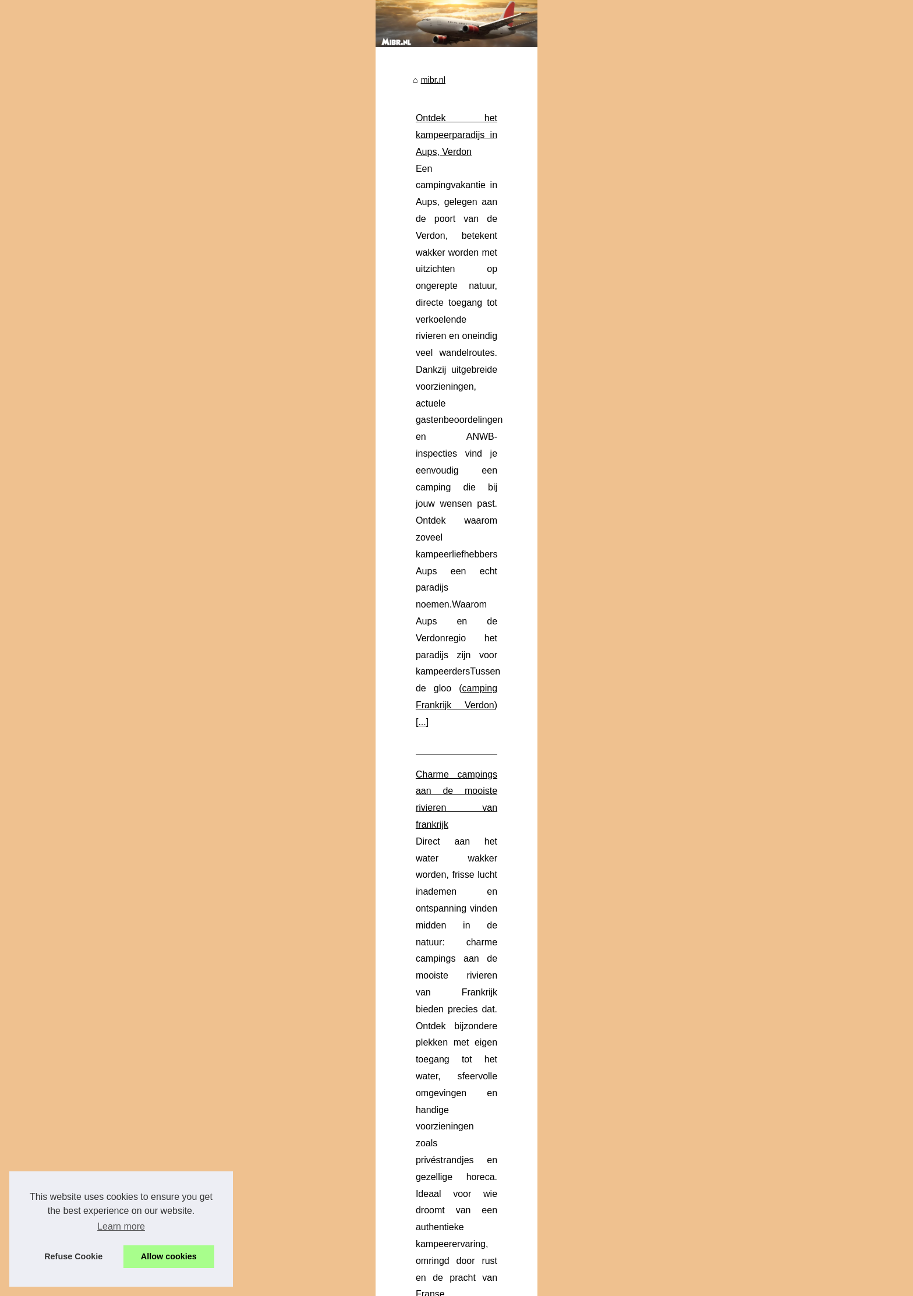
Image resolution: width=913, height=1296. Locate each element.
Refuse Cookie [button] (73, 1256)
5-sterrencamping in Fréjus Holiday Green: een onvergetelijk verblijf (485, 1101)
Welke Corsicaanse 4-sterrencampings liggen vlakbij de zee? (473, 1142)
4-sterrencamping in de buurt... (179, 304)
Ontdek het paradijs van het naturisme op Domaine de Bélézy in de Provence (447, 812)
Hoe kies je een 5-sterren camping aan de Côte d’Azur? (463, 1122)
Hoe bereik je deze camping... (177, 381)
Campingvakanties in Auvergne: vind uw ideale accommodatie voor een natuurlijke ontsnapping (537, 1161)
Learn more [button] (121, 1226)
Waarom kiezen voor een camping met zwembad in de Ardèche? (421, 539)
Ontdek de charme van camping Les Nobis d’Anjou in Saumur (475, 1001)
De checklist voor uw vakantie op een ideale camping (458, 1082)
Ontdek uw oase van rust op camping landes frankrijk (458, 1022)
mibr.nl (305, 228)
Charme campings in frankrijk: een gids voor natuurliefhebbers (475, 961)
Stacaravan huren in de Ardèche (409, 623)
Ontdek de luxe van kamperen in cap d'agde (379, 675)
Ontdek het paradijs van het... (176, 487)
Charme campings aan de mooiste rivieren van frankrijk (401, 403)
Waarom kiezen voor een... (171, 460)
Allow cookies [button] (169, 1256)
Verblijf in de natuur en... (167, 355)
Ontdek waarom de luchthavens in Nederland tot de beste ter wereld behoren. (504, 1222)
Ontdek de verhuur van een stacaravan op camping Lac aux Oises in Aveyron (503, 1061)
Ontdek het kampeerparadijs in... (182, 435)
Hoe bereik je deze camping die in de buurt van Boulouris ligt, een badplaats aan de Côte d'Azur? (540, 1202)
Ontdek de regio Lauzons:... (173, 538)
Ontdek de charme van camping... (184, 564)
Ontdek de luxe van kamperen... (181, 277)
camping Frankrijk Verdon (463, 350)
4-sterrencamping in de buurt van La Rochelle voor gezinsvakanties (485, 1041)
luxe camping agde (388, 759)
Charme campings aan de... (173, 618)
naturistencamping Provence (384, 896)
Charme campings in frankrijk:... (180, 512)
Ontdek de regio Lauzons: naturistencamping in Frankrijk (465, 981)
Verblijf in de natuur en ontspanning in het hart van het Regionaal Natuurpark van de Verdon (531, 1182)
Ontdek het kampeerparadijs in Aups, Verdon (380, 266)
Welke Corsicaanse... (161, 329)
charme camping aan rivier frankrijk (406, 487)
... (529, 350)
